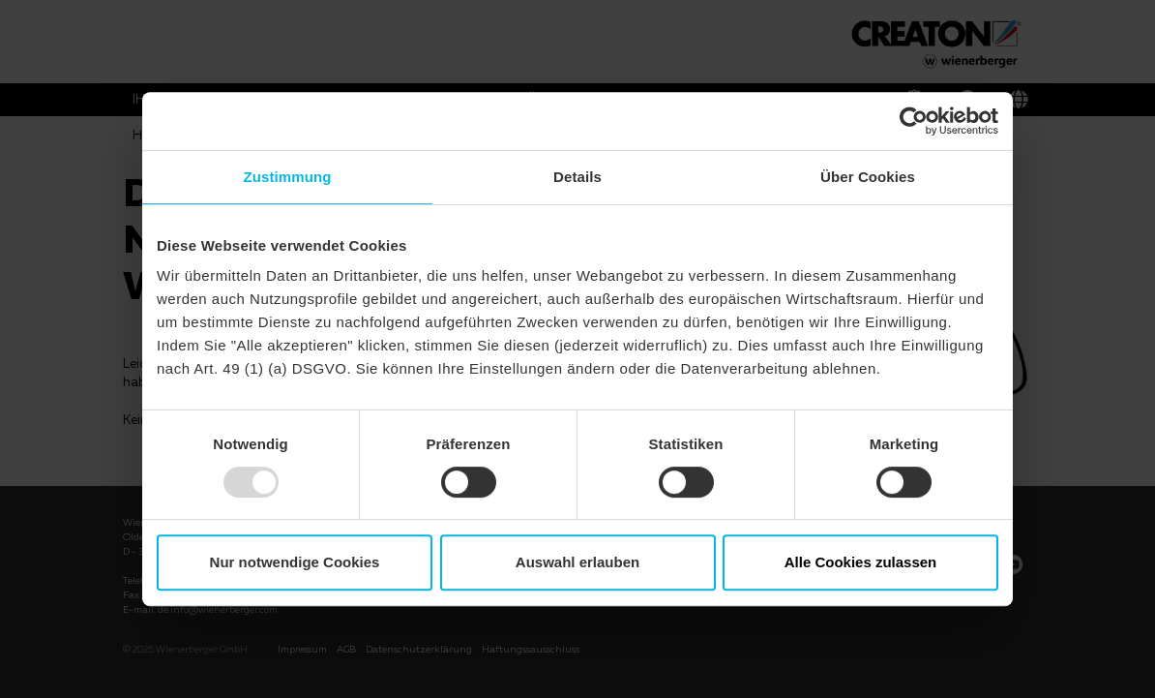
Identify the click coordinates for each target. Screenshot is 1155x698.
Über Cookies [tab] (867, 176)
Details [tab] (577, 176)
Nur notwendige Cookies (295, 562)
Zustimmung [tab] (288, 176)
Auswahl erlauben (577, 562)
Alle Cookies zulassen (861, 562)
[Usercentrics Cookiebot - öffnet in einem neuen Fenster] (913, 121)
